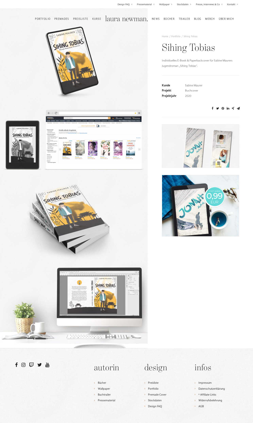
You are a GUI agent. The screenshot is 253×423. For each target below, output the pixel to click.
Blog (197, 18)
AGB (201, 406)
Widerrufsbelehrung (210, 400)
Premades (61, 18)
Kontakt (232, 4)
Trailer (184, 18)
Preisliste (80, 18)
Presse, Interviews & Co (209, 4)
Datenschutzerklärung (211, 388)
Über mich (226, 18)
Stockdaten (184, 4)
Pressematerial (146, 4)
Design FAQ (125, 4)
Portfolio (42, 18)
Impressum (205, 382)
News (156, 18)
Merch (210, 18)
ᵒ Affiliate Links (207, 394)
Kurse (96, 18)
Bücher (169, 18)
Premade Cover (157, 394)
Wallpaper (165, 4)
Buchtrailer (104, 394)
